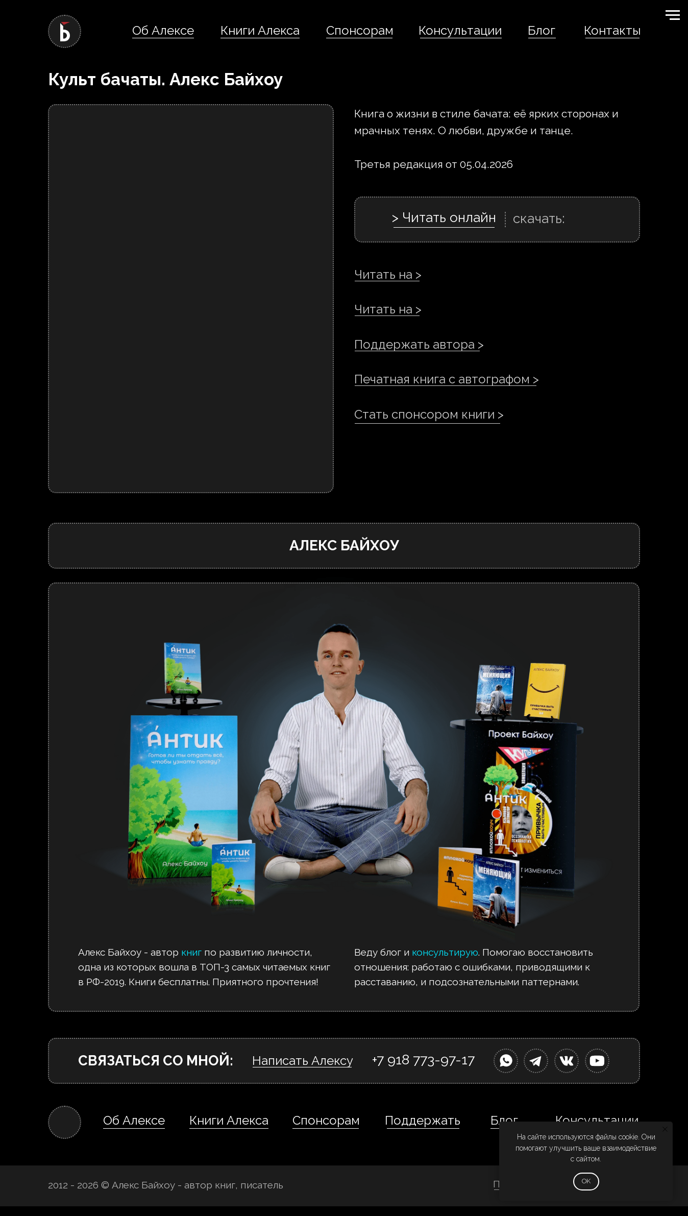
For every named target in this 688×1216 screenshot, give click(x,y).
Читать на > (388, 274)
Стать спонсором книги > (429, 414)
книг (191, 952)
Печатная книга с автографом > (446, 379)
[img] (506, 1061)
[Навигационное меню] (673, 15)
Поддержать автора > (419, 344)
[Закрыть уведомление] (665, 1129)
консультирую (445, 952)
